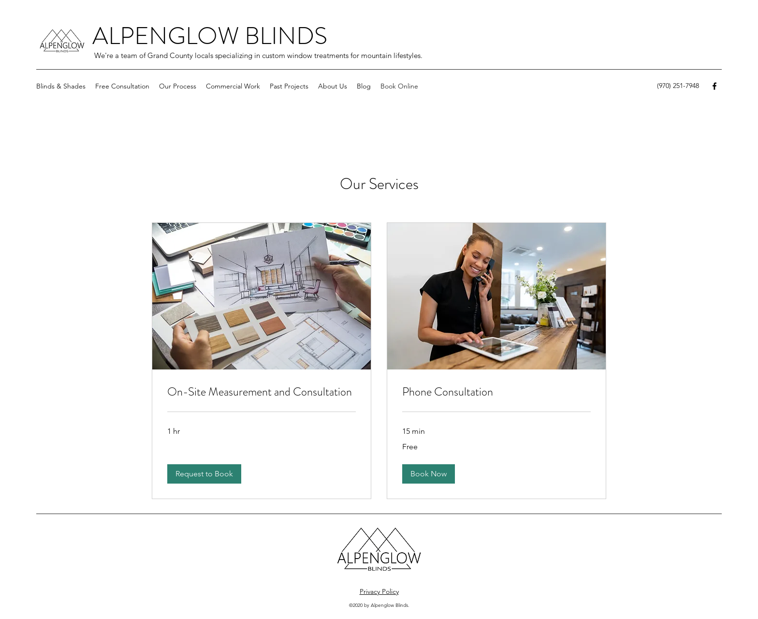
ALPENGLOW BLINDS (209, 36)
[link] (261, 392)
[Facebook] (714, 86)
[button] (60, 86)
